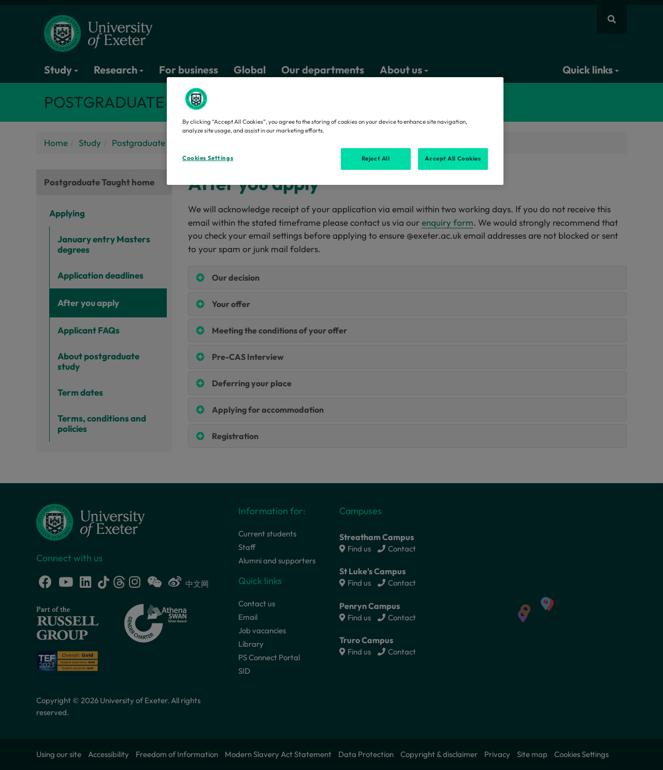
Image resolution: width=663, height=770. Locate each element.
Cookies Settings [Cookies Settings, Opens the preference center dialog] (207, 158)
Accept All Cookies (453, 158)
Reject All (376, 158)
